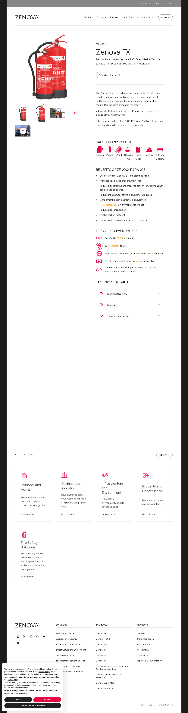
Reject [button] (18, 700)
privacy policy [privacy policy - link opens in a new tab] (44, 672)
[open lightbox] (49, 67)
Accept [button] (47, 700)
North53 (169, 705)
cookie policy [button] (13, 680)
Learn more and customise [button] (33, 705)
